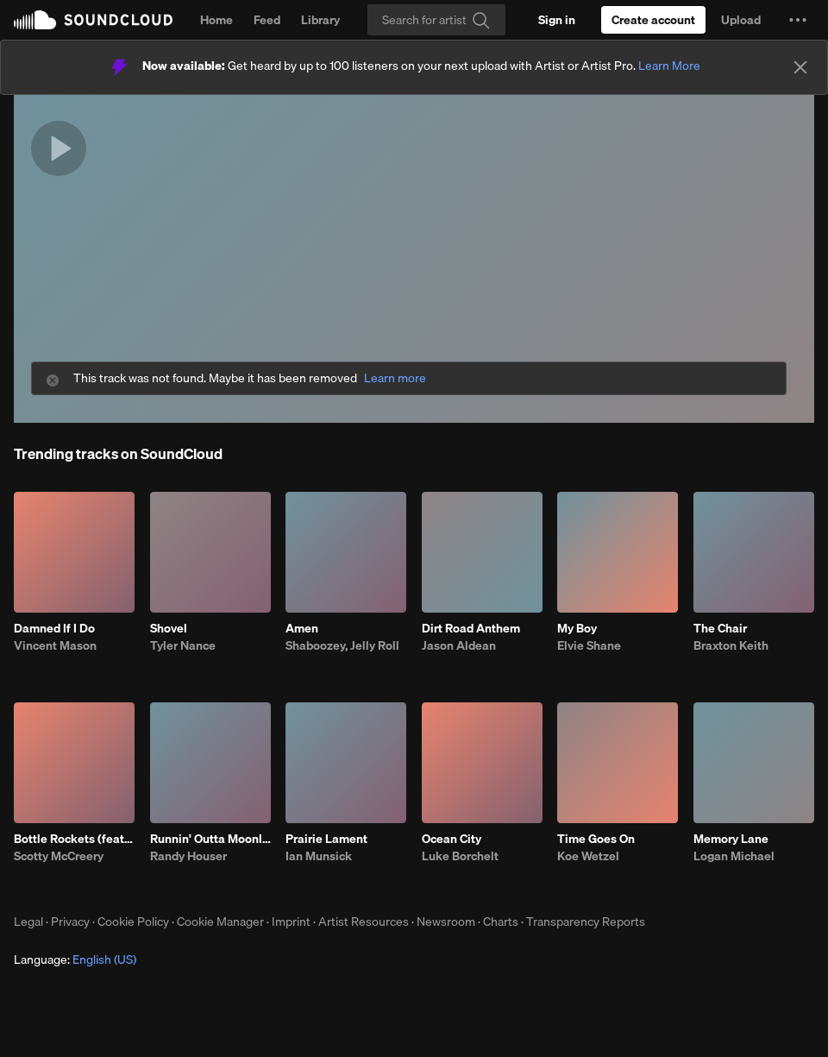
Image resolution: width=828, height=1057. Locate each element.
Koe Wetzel (588, 856)
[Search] (436, 19)
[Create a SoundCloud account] (653, 20)
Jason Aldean (459, 645)
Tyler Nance (183, 645)
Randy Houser (188, 856)
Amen (301, 628)
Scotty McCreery (59, 856)
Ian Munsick (318, 856)
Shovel (168, 628)
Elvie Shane (589, 645)
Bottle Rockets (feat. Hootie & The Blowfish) (74, 838)
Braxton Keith (730, 645)
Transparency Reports (585, 921)
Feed (267, 19)
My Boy (577, 628)
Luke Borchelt (460, 856)
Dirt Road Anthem (471, 628)
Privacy (70, 921)
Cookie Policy (133, 921)
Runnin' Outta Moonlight (210, 838)
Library (320, 19)
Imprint (291, 921)
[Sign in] (557, 20)
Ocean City (451, 838)
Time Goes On (596, 838)
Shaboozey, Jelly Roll (342, 645)
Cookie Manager (220, 921)
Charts (500, 921)
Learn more (395, 378)
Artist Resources (363, 921)
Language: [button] (75, 959)
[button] (797, 20)
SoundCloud (93, 19)
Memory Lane (730, 838)
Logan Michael (734, 856)
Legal (28, 921)
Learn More (669, 65)
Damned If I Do (54, 628)
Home (216, 19)
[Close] (800, 67)
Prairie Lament (326, 838)
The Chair (720, 628)
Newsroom (446, 921)
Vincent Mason (55, 645)
